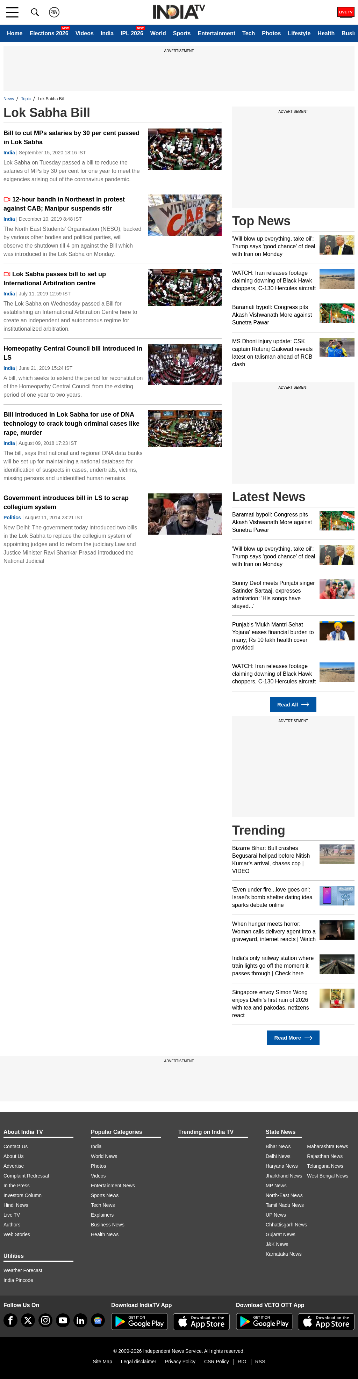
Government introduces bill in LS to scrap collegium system (66, 502)
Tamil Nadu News (285, 1205)
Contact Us (15, 1146)
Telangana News (325, 1166)
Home (14, 33)
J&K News (277, 1244)
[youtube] (63, 1320)
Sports (182, 33)
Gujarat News (280, 1234)
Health (326, 33)
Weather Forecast (22, 1270)
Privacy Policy (180, 1361)
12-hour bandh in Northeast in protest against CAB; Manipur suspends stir (64, 204)
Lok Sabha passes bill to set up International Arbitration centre (54, 279)
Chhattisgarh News (286, 1224)
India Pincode (18, 1280)
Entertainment (216, 33)
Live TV (11, 1215)
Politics (12, 517)
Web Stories (16, 1234)
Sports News (105, 1195)
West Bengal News (327, 1176)
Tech (248, 33)
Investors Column (22, 1195)
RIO (242, 1361)
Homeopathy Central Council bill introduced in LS (72, 353)
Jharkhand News (284, 1176)
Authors (11, 1224)
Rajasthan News (325, 1156)
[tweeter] (28, 1320)
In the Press (16, 1185)
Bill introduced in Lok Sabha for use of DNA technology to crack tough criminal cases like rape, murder (71, 423)
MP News (276, 1185)
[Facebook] (10, 1320)
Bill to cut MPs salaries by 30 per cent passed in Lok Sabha (71, 138)
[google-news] (98, 1320)
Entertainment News (113, 1185)
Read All (293, 704)
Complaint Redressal (26, 1176)
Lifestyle (299, 33)
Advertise (13, 1166)
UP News (276, 1215)
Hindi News (15, 1205)
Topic (26, 98)
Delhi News (278, 1156)
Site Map (102, 1361)
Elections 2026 (48, 33)
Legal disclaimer (138, 1361)
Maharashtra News (327, 1146)
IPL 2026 (132, 33)
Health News (105, 1234)
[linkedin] (80, 1320)
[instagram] (45, 1320)
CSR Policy (216, 1361)
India (107, 33)
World (158, 33)
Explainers (102, 1215)
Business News (107, 1224)
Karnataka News (284, 1254)
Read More (293, 1038)
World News (104, 1156)
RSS (260, 1361)
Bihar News (278, 1146)
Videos (85, 33)
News (8, 98)
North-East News (284, 1195)
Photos (271, 33)
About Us (13, 1156)
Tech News (103, 1205)
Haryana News (282, 1166)
